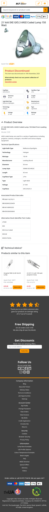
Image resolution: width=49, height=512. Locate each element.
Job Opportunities (24, 396)
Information (24, 443)
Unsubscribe (24, 424)
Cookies (24, 434)
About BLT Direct (24, 387)
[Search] (45, 9)
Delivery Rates (24, 390)
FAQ (24, 459)
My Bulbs (25, 418)
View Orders (25, 412)
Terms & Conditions (24, 393)
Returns (24, 427)
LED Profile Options (24, 450)
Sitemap (24, 399)
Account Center (24, 403)
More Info (17, 287)
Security (24, 431)
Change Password (24, 409)
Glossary (24, 468)
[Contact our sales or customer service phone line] (38, 3)
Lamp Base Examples (25, 446)
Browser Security (24, 437)
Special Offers (24, 465)
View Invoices (24, 415)
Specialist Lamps (11, 82)
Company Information (24, 381)
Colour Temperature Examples (24, 453)
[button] (46, 273)
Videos (24, 471)
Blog (24, 384)
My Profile (24, 406)
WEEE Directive (24, 462)
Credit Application (24, 421)
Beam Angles (24, 456)
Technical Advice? (11, 247)
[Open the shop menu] (4, 3)
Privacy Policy (24, 440)
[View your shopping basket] (45, 3)
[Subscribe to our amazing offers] (24, 347)
